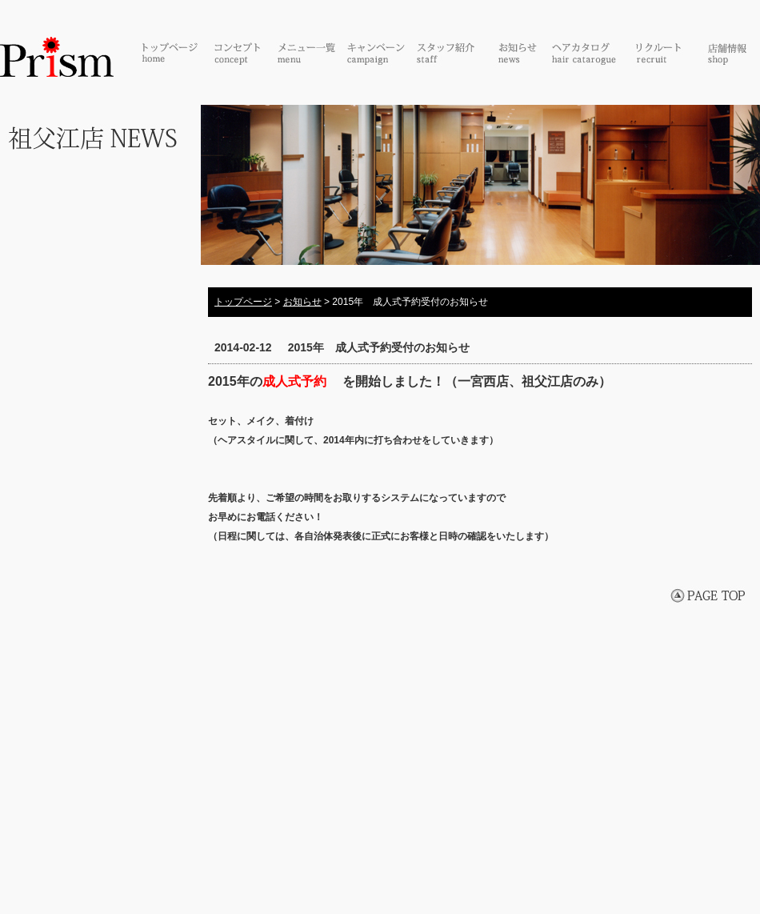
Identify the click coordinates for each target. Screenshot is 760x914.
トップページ (243, 301)
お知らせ (302, 301)
